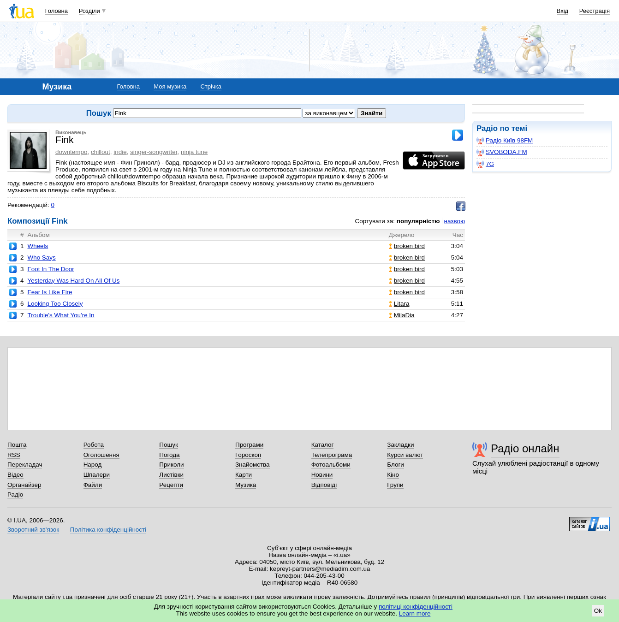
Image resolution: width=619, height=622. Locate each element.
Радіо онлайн (525, 448)
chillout (100, 151)
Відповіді (324, 484)
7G (485, 164)
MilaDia (402, 315)
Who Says (41, 257)
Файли (92, 484)
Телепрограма (331, 454)
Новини (322, 474)
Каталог (322, 444)
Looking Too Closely (55, 303)
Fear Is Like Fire (49, 292)
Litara (399, 303)
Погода (169, 454)
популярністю (418, 221)
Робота (93, 444)
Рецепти (171, 484)
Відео (15, 474)
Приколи (171, 464)
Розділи (89, 10)
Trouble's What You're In (60, 315)
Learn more (415, 613)
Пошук (168, 444)
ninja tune (194, 151)
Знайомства (252, 464)
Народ (92, 464)
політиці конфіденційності (415, 606)
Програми (249, 444)
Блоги (395, 464)
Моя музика (170, 86)
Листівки (171, 474)
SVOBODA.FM (501, 152)
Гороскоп (248, 454)
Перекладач (24, 464)
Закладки (400, 444)
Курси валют (405, 454)
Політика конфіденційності (108, 529)
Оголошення (101, 454)
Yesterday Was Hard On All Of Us (73, 280)
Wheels (37, 246)
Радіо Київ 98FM (504, 140)
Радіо (487, 128)
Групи (395, 484)
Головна (56, 10)
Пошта (16, 444)
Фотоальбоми (331, 464)
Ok (598, 610)
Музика (245, 484)
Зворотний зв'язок (33, 529)
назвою (454, 221)
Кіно (393, 474)
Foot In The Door (50, 269)
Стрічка (210, 86)
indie (119, 151)
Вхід (563, 10)
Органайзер (24, 484)
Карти (243, 474)
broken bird (407, 246)
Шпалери (96, 474)
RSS (13, 454)
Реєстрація (594, 10)
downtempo (71, 151)
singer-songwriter (153, 151)
